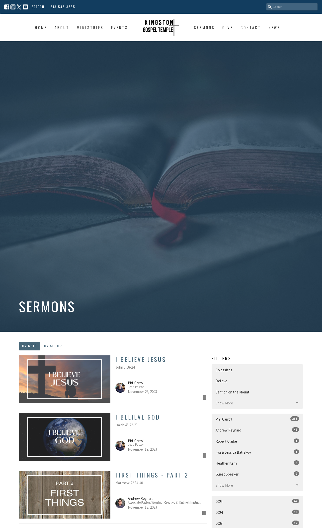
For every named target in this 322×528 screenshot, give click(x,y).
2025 (257, 501)
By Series (53, 346)
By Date (29, 346)
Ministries (90, 27)
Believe (221, 381)
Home (41, 27)
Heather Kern (257, 463)
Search (38, 6)
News (274, 27)
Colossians (224, 370)
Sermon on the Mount (232, 392)
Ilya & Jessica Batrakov (257, 452)
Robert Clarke (257, 441)
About (62, 27)
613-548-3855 (63, 6)
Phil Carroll (257, 419)
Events (119, 27)
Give (227, 27)
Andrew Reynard (257, 429)
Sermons (204, 27)
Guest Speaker (257, 474)
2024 (257, 512)
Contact (251, 27)
